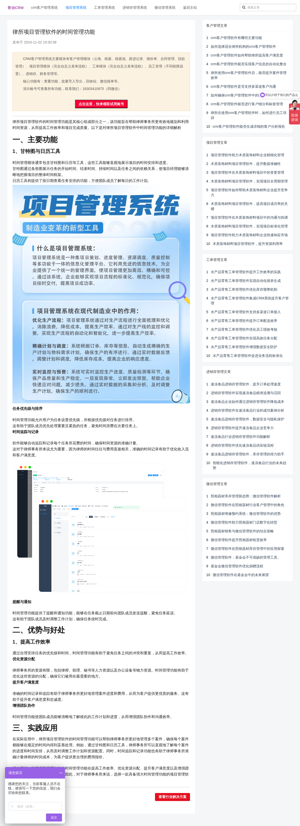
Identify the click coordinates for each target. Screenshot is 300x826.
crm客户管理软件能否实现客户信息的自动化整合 (248, 64)
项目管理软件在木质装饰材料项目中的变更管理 (247, 172)
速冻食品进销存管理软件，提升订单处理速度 (246, 384)
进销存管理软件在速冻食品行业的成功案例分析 (247, 410)
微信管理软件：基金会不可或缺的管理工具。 (246, 557)
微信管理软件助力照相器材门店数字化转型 (244, 522)
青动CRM (16, 7)
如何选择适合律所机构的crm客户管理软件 (243, 46)
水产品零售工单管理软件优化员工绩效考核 (244, 329)
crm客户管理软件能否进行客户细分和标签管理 (247, 104)
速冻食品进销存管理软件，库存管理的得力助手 (247, 454)
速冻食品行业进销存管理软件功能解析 (240, 437)
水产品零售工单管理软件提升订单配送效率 (244, 321)
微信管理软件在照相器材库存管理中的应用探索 (247, 549)
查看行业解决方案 (172, 797)
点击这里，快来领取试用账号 (101, 104)
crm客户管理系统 (44, 7)
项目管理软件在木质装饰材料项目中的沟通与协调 (249, 217)
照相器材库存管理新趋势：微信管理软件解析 (246, 496)
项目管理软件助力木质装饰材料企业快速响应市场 (249, 235)
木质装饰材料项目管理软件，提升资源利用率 (248, 244)
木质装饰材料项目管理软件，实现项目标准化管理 (249, 226)
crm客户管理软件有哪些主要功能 (236, 38)
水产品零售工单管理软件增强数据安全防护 (244, 347)
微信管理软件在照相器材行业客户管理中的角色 (247, 505)
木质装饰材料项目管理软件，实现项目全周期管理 (249, 181)
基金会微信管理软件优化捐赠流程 (237, 566)
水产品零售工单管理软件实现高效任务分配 (244, 338)
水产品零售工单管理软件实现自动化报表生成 (246, 281)
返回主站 (190, 7)
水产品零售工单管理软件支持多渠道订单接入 (246, 312)
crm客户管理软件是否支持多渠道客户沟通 (243, 86)
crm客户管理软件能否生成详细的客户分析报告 (249, 126)
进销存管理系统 (134, 7)
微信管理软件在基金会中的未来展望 (241, 575)
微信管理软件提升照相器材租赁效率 (239, 540)
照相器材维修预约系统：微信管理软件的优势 (246, 514)
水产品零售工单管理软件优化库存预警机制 (244, 289)
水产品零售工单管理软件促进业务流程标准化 (248, 356)
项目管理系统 (76, 7)
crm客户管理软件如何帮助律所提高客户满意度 (247, 55)
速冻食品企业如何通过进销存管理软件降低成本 (247, 402)
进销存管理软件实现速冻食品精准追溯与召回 (246, 393)
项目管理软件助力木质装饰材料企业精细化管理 (247, 155)
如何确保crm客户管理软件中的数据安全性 (243, 95)
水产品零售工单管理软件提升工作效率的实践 (246, 272)
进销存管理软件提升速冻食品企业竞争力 (242, 428)
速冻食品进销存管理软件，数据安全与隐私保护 (247, 419)
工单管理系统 (104, 7)
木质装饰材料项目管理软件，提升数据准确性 (246, 164)
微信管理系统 (165, 7)
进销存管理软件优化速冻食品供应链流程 (242, 445)
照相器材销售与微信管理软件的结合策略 (242, 531)
